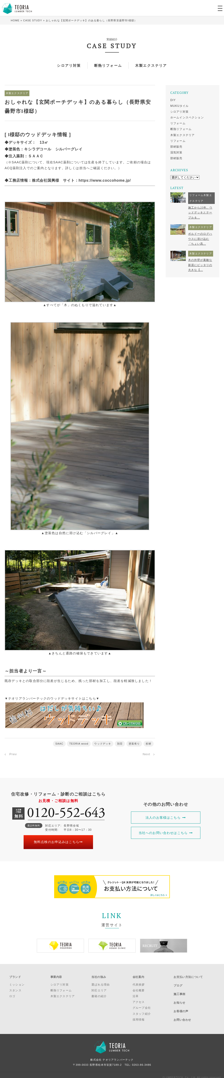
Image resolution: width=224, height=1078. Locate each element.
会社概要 (139, 987)
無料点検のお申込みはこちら (58, 842)
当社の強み (98, 975)
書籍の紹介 (99, 993)
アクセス (139, 999)
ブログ (178, 981)
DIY (173, 100)
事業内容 (56, 975)
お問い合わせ (182, 1006)
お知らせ (179, 994)
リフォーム (178, 123)
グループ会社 (142, 1005)
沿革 (136, 993)
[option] (60, 945)
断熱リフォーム (108, 65)
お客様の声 (181, 1000)
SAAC (59, 743)
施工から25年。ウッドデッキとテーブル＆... (200, 212)
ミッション (17, 982)
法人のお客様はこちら (166, 817)
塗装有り (134, 743)
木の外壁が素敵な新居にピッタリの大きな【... (200, 265)
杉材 (148, 743)
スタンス (15, 987)
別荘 (120, 743)
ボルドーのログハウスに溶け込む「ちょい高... (200, 238)
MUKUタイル (179, 106)
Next (146, 754)
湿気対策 (176, 152)
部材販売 (176, 146)
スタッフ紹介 (142, 1011)
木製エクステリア (153, 65)
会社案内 (138, 975)
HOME (15, 20)
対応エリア (99, 987)
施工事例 (179, 987)
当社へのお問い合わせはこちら (166, 832)
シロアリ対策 (67, 65)
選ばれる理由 (100, 982)
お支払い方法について (188, 975)
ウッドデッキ (102, 743)
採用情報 (139, 1017)
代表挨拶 (139, 982)
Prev (13, 754)
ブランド (15, 975)
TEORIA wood (78, 743)
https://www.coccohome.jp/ (105, 180)
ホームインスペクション (187, 117)
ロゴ (12, 993)
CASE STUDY (32, 20)
